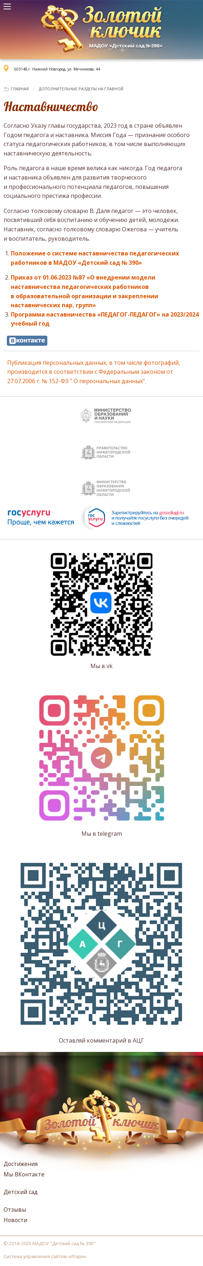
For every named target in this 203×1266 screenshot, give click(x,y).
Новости (15, 1220)
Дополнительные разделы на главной (81, 88)
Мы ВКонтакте (24, 1174)
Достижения (21, 1164)
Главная (20, 88)
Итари (77, 1256)
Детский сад (21, 1192)
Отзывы (15, 1209)
